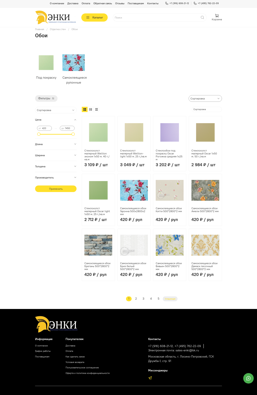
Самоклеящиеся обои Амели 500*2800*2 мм (205, 210)
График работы (43, 351)
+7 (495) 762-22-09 (206, 3)
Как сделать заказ (75, 356)
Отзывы (119, 3)
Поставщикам (136, 3)
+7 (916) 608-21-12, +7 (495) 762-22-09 (174, 346)
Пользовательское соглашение (82, 367)
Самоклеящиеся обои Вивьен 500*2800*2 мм (169, 266)
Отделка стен (58, 29)
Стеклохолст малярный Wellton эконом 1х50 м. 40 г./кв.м (96, 155)
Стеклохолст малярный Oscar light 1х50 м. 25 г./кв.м (97, 211)
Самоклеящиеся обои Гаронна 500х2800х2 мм (133, 211)
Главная (39, 29)
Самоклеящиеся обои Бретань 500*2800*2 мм (97, 266)
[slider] (38, 134)
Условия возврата (75, 362)
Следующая (170, 299)
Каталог (94, 17)
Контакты (152, 3)
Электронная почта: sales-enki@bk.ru (173, 350)
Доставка (72, 3)
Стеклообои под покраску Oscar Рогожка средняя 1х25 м (169, 155)
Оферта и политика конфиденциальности (88, 373)
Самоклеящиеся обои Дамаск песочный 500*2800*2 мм (204, 266)
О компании (57, 3)
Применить (56, 188)
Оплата (86, 3)
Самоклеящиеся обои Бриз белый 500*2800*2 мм (133, 266)
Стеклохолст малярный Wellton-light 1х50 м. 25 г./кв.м (133, 153)
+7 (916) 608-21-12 (177, 3)
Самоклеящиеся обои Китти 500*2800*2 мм (169, 210)
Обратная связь (102, 3)
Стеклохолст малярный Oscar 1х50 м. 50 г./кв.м (204, 153)
